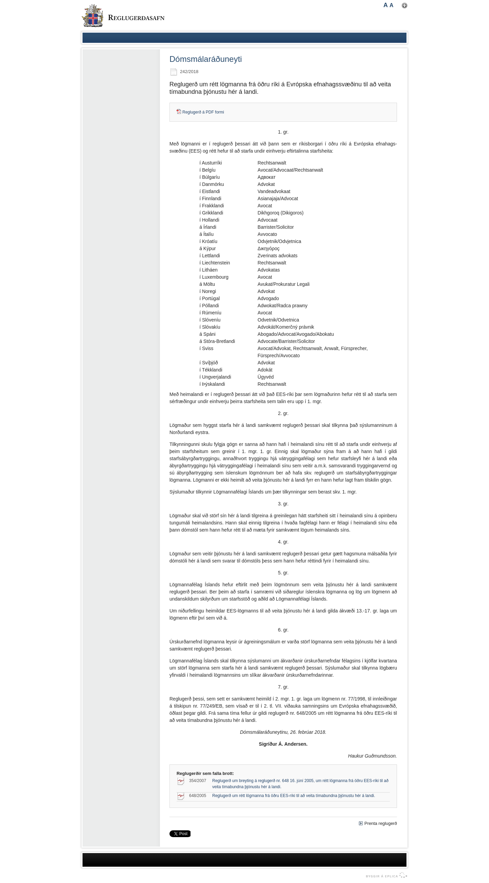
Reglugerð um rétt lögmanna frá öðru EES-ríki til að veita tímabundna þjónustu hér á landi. (293, 795)
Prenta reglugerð (380, 823)
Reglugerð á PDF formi (203, 112)
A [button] (385, 5)
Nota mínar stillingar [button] (405, 5)
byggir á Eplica (385, 875)
